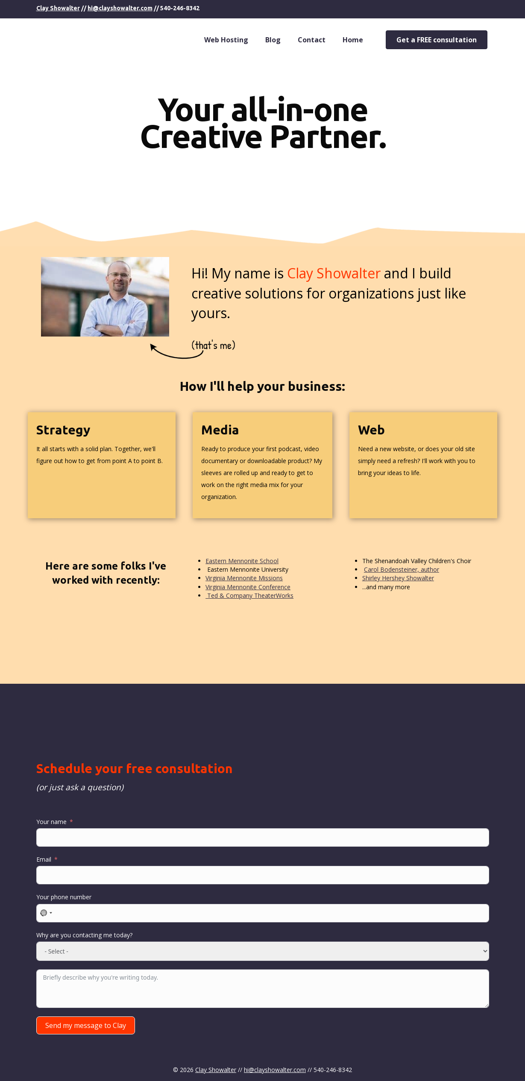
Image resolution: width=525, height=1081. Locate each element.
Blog (273, 39)
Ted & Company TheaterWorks (249, 595)
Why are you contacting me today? (84, 935)
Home (353, 39)
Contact (312, 39)
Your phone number (63, 897)
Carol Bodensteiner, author (401, 569)
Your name (51, 822)
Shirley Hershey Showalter (398, 578)
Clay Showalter (58, 8)
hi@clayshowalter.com (120, 8)
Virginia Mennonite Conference (247, 587)
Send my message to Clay (85, 1025)
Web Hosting (226, 39)
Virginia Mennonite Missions (244, 578)
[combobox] (46, 913)
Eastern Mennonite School (242, 561)
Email (43, 859)
